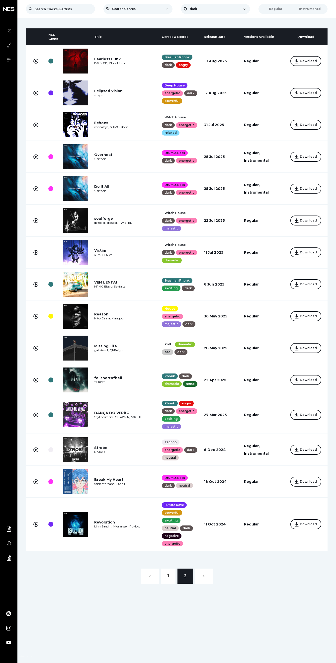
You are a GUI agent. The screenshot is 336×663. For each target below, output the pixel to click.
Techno (170, 468)
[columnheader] (36, 36)
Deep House (174, 85)
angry (182, 65)
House (169, 326)
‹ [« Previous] (150, 601)
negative (171, 561)
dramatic (171, 279)
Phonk (169, 390)
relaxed (170, 139)
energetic (171, 93)
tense (168, 406)
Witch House (174, 116)
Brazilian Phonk (176, 57)
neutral (183, 483)
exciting (170, 306)
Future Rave (173, 530)
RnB (167, 362)
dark (167, 65)
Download (304, 61)
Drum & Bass (174, 155)
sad (166, 370)
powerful (185, 101)
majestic (170, 241)
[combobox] (137, 9)
